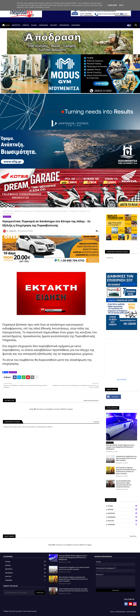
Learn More (112, 5)
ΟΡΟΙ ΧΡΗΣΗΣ (131, 612)
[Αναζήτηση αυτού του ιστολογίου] (19, 592)
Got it (121, 5)
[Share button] (37, 377)
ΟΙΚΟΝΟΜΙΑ (43, 25)
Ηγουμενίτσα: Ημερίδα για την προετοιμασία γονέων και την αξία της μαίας (126, 458)
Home (7, 25)
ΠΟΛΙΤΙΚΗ (53, 25)
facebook (115, 397)
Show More (133, 536)
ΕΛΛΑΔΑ (34, 25)
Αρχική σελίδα (7, 211)
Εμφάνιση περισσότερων (91, 400)
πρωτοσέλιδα (121, 379)
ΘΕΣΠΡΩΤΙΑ (16, 25)
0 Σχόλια (96, 422)
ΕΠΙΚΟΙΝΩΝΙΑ (64, 25)
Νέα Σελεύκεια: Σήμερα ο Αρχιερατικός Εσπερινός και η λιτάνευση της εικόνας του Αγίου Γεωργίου (126, 470)
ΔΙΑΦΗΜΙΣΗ (75, 25)
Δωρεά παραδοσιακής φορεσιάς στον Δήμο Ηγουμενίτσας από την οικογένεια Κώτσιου (123, 484)
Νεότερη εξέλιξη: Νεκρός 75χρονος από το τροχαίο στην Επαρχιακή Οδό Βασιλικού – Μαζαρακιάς (120, 447)
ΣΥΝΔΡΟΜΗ (122, 524)
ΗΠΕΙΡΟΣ (25, 25)
